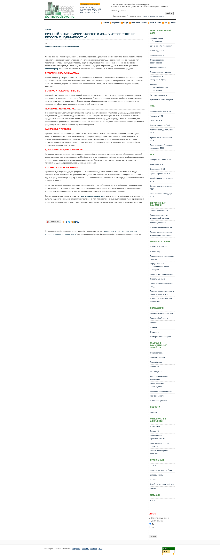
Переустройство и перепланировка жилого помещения (159, 267)
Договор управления (158, 68)
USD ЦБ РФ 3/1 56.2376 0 (89, 11)
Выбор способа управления (161, 46)
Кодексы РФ (155, 426)
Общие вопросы (156, 353)
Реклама (93, 549)
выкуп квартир (51, 69)
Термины (153, 480)
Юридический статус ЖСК (160, 160)
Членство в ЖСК (156, 164)
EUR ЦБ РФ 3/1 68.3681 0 (89, 12)
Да (153, 524)
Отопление (154, 367)
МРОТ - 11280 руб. (87, 7)
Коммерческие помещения (160, 337)
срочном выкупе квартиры (93, 196)
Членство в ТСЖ (156, 116)
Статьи (48, 30)
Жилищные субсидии (158, 401)
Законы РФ (154, 431)
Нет (153, 527)
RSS (165, 23)
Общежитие (155, 332)
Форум (125, 23)
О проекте (76, 549)
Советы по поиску (148, 16)
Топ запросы (160, 16)
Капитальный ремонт (158, 95)
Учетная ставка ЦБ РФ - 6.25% (91, 9)
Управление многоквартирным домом (62, 46)
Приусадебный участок (159, 318)
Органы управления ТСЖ (160, 125)
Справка (173, 23)
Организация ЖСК (157, 169)
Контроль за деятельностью (161, 227)
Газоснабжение (156, 362)
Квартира (154, 323)
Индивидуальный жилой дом (161, 313)
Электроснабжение (157, 358)
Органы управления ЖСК (160, 174)
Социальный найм (157, 279)
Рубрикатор (116, 23)
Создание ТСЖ (156, 121)
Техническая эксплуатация (160, 72)
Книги (152, 501)
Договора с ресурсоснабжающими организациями (159, 87)
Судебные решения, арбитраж (162, 484)
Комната (153, 327)
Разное (153, 489)
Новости (153, 412)
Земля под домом (157, 51)
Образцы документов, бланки (161, 470)
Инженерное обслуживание (161, 391)
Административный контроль (161, 100)
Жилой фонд (155, 251)
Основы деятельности (159, 211)
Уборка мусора (156, 372)
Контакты (85, 549)
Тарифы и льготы (157, 396)
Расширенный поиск (139, 23)
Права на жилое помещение (161, 274)
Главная (106, 23)
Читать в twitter (155, 23)
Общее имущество (157, 55)
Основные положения (158, 247)
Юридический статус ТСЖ (160, 111)
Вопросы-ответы (156, 475)
